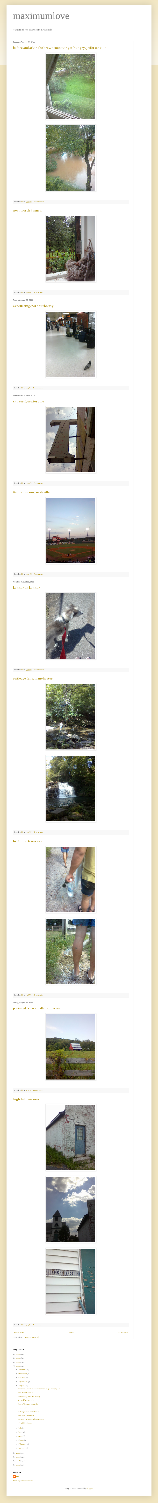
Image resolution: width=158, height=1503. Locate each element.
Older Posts (123, 1333)
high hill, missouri (26, 1099)
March (21, 1440)
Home (71, 1333)
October (22, 1377)
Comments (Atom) (31, 1337)
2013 (18, 1358)
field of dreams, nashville (31, 492)
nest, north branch (27, 210)
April (20, 1436)
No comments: (39, 202)
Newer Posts (19, 1333)
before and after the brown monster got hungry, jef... (39, 1389)
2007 (18, 1465)
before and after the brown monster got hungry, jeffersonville (59, 48)
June (20, 1432)
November (22, 1374)
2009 (18, 1457)
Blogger (89, 1488)
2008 (18, 1461)
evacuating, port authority (33, 306)
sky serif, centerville (28, 401)
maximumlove (41, 15)
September (23, 1382)
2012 (18, 1362)
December (22, 1369)
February (22, 1444)
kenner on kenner (26, 588)
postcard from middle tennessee (36, 1008)
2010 (18, 1453)
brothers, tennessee (28, 841)
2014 (18, 1354)
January (22, 1448)
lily (17, 1476)
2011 (18, 1366)
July (20, 1428)
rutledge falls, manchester (33, 678)
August (21, 1385)
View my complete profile (23, 1481)
